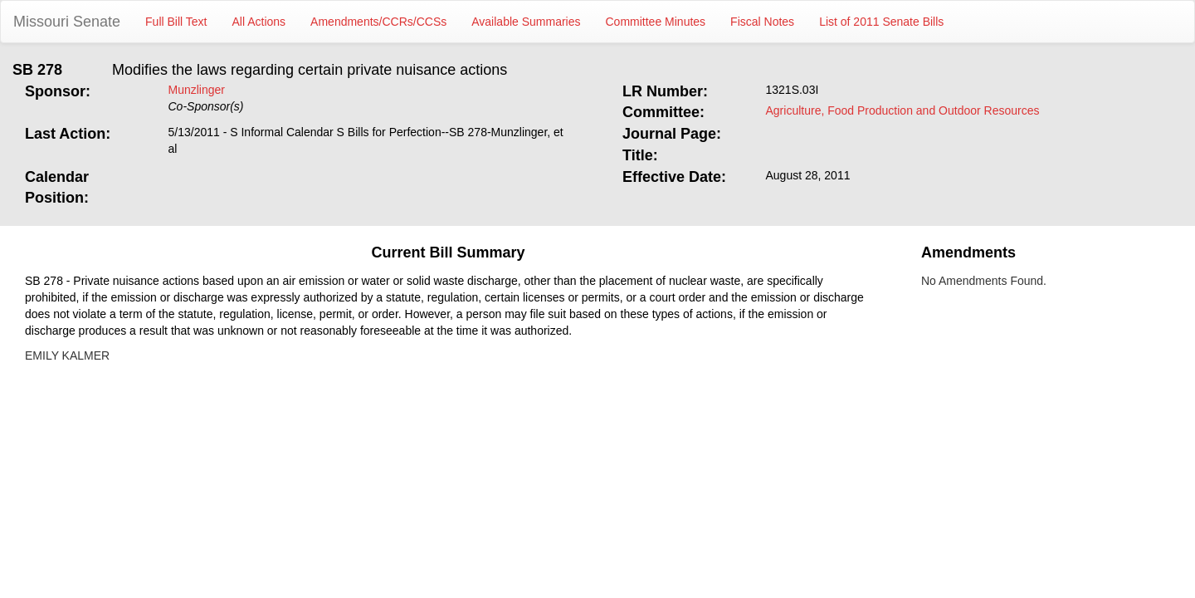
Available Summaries (525, 21)
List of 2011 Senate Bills (881, 21)
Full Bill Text (176, 21)
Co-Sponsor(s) (206, 106)
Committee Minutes (656, 21)
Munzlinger (196, 89)
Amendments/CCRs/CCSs (378, 21)
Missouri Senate (66, 21)
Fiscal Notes (762, 21)
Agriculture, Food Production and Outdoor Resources (903, 110)
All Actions (259, 21)
